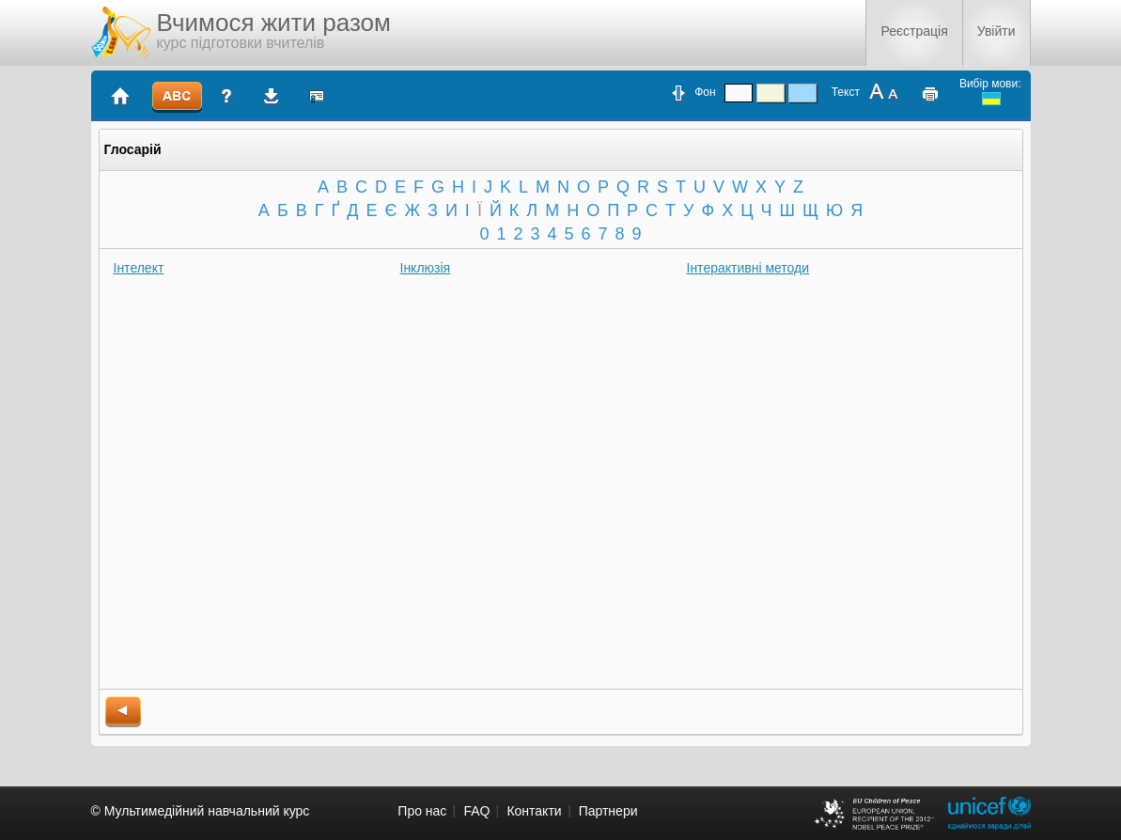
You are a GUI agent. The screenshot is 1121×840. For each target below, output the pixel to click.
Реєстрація (913, 31)
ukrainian (991, 98)
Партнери (608, 810)
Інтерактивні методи (748, 267)
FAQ (476, 810)
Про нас (421, 810)
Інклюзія (425, 267)
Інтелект (139, 267)
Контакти (533, 810)
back (123, 711)
